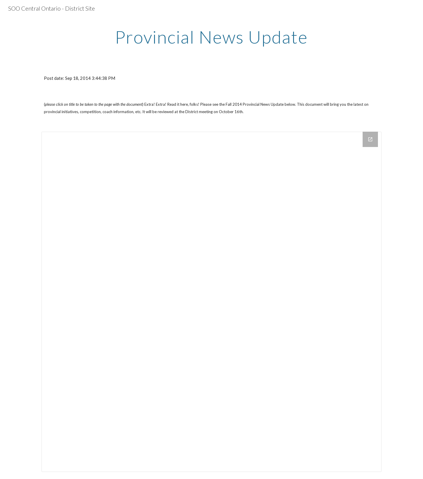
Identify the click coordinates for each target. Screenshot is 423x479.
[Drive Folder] (211, 302)
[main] (211, 37)
